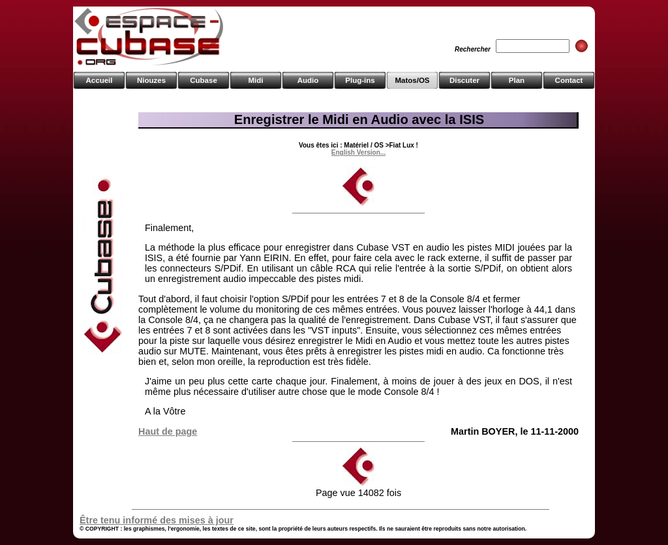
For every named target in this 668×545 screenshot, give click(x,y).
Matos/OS (412, 80)
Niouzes (151, 80)
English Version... (358, 152)
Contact (569, 80)
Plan (516, 80)
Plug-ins (359, 80)
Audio (308, 80)
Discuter (464, 80)
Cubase (203, 80)
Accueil (99, 80)
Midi (255, 80)
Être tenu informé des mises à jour (157, 520)
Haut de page (167, 431)
